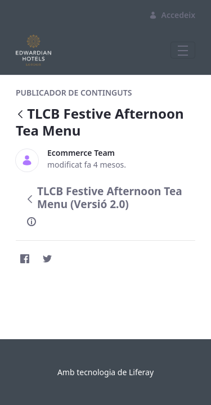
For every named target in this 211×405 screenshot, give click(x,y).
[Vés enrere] (20, 115)
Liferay (141, 372)
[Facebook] (25, 259)
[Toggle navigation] (182, 50)
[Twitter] (47, 259)
